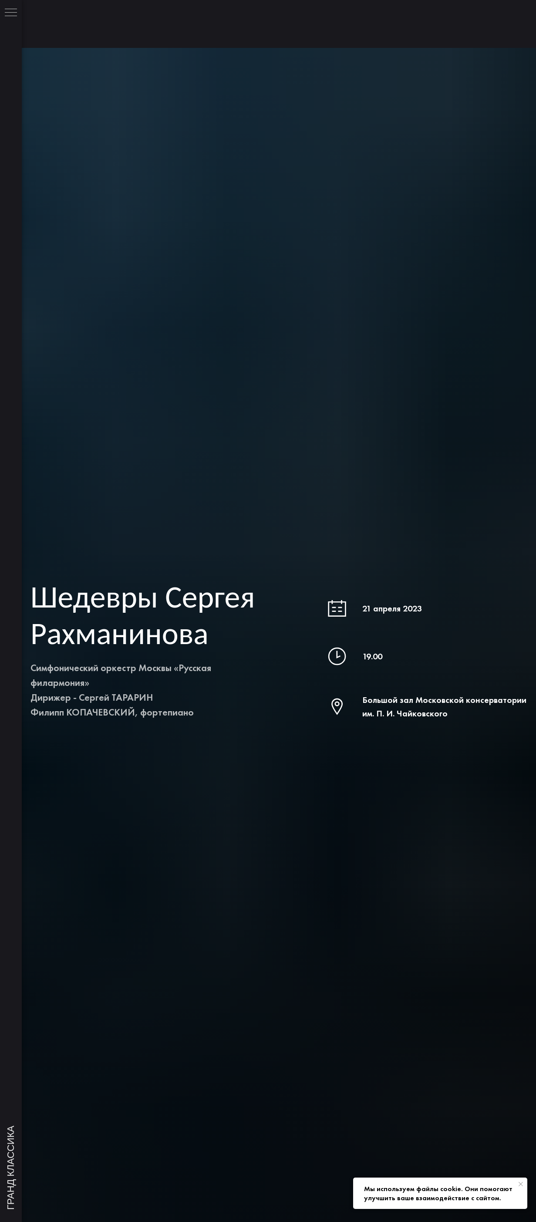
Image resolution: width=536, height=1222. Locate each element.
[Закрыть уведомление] (520, 1184)
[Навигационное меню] (11, 13)
